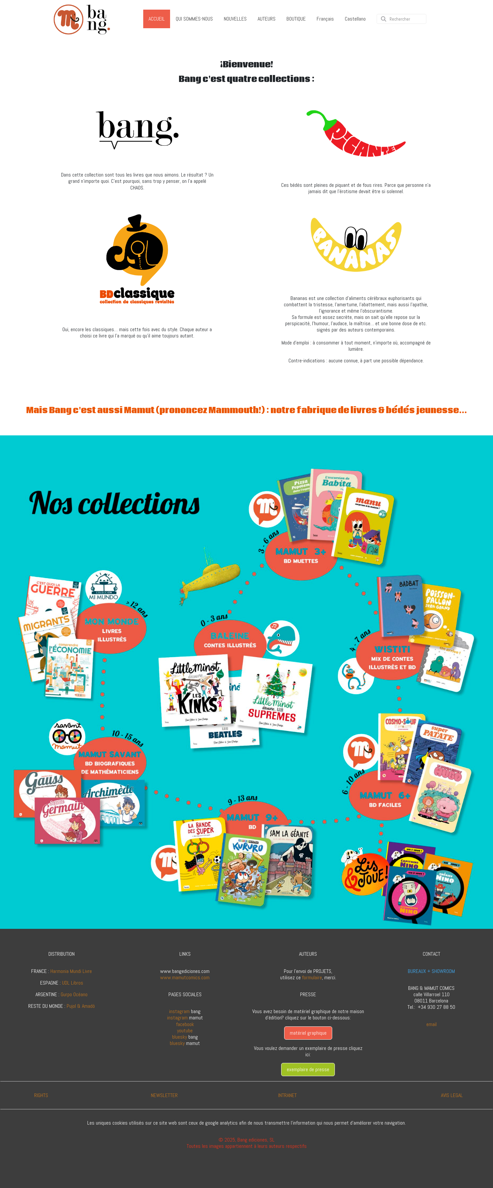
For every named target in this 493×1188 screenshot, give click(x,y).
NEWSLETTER (164, 1095)
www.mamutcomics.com (185, 977)
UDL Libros (72, 982)
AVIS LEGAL (452, 1095)
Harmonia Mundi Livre (71, 971)
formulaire (312, 977)
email (431, 1024)
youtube (185, 1030)
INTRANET (287, 1095)
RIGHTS (41, 1095)
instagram (179, 1011)
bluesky (179, 1036)
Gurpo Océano (74, 994)
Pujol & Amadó (81, 1005)
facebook (185, 1024)
